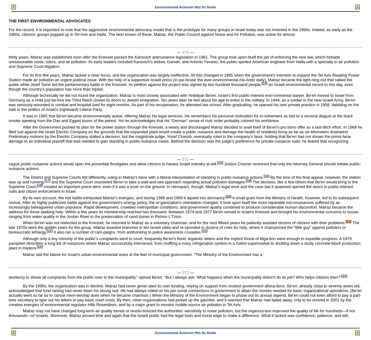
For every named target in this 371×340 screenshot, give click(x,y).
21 (348, 221)
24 (39, 246)
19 (39, 185)
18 (248, 180)
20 (228, 196)
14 (264, 83)
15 (220, 162)
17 (47, 180)
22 (49, 231)
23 (204, 231)
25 (344, 276)
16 (266, 176)
